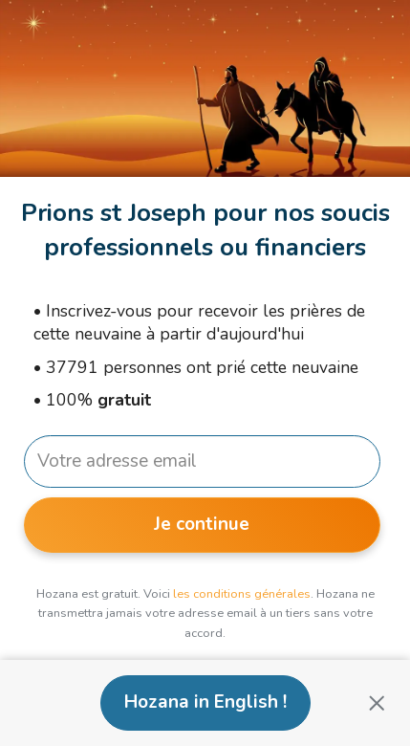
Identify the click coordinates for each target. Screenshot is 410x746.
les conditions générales (242, 594)
